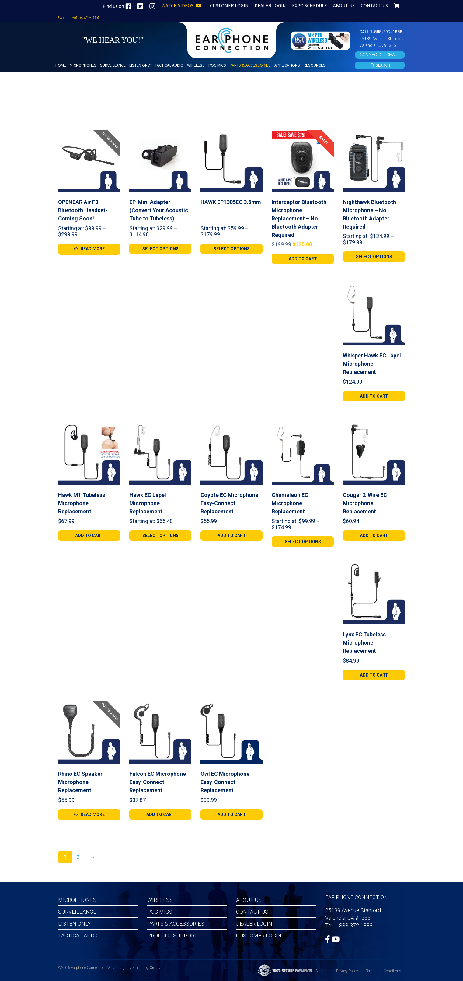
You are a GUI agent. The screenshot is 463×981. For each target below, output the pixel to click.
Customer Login (258, 935)
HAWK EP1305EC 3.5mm (230, 202)
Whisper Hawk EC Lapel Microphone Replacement (372, 363)
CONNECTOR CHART (380, 54)
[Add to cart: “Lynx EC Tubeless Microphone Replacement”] (374, 675)
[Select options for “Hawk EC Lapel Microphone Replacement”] (160, 535)
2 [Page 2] (78, 857)
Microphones (77, 900)
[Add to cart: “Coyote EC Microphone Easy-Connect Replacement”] (231, 535)
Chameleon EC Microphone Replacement (290, 503)
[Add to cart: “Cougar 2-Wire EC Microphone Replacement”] (374, 535)
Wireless (160, 900)
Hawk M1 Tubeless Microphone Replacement (81, 503)
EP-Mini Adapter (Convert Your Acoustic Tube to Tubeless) (158, 210)
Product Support (172, 935)
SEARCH (380, 65)
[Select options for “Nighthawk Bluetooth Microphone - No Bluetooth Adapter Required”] (374, 256)
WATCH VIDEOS (181, 5)
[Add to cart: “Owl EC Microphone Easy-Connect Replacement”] (231, 814)
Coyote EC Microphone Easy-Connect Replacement (229, 503)
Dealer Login (254, 923)
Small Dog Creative (147, 967)
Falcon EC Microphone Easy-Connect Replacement (157, 782)
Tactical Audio (78, 935)
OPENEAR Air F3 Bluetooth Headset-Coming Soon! (83, 210)
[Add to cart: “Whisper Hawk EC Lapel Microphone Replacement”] (374, 396)
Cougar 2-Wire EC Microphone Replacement (365, 503)
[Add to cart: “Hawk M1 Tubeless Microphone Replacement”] (89, 535)
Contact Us (252, 912)
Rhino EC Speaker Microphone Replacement (80, 782)
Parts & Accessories (175, 923)
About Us (249, 900)
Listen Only (74, 923)
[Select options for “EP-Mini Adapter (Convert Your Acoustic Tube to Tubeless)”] (160, 249)
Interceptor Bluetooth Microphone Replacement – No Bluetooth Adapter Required (299, 218)
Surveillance (77, 912)
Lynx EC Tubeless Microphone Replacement (364, 642)
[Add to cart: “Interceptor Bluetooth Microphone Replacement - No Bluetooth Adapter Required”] (303, 259)
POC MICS (159, 912)
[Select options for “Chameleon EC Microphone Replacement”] (303, 541)
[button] (321, 40)
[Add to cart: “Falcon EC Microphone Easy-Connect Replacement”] (160, 814)
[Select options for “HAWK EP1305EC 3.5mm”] (231, 249)
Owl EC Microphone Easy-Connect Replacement (224, 782)
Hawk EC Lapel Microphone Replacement (147, 503)
